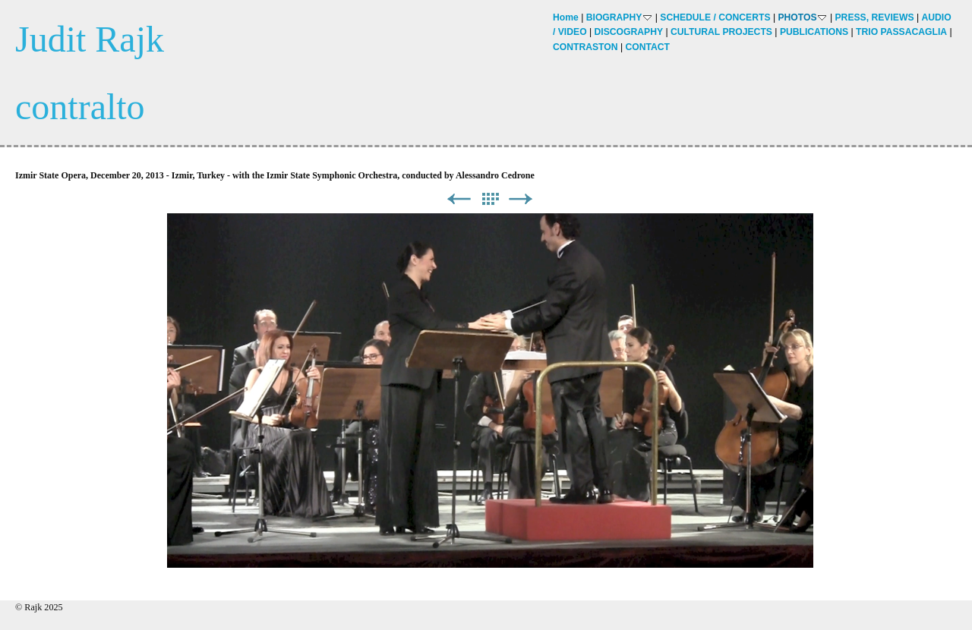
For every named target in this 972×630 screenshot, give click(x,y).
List (490, 199)
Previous (459, 199)
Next (521, 199)
